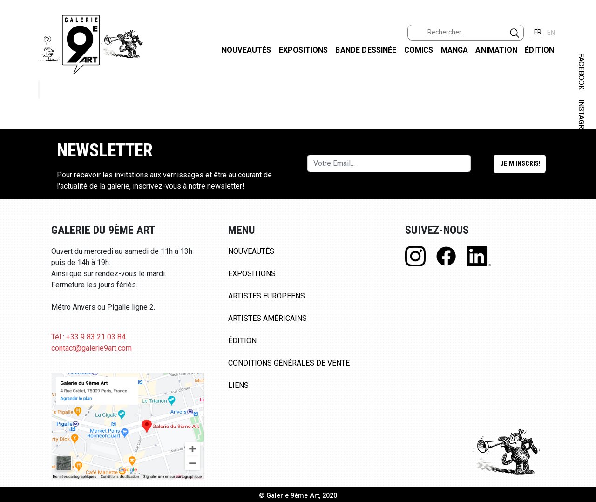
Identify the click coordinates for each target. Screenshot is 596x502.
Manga (454, 50)
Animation (496, 50)
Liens (238, 385)
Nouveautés (246, 50)
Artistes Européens (266, 296)
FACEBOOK (581, 71)
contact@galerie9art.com (91, 348)
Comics (418, 50)
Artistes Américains (267, 318)
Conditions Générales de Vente (289, 363)
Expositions (303, 50)
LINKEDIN (581, 166)
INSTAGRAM (581, 119)
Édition (539, 50)
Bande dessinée (365, 50)
